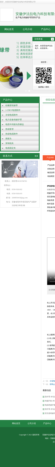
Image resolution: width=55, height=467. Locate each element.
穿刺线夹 (9, 143)
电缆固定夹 (10, 148)
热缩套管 (9, 129)
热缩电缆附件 (11, 134)
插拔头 (8, 138)
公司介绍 (27, 29)
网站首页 (9, 29)
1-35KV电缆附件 (12, 110)
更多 (36, 156)
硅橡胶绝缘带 (11, 105)
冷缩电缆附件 (11, 115)
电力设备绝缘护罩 (13, 120)
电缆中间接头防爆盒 (14, 124)
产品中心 (45, 29)
